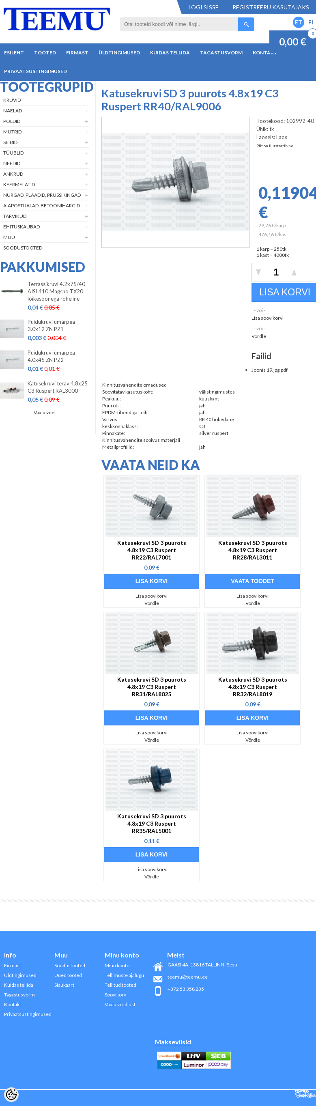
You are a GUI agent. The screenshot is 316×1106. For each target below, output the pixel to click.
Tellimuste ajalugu (124, 975)
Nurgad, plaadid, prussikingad (42, 195)
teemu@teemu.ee (188, 977)
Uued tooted (68, 975)
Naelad (12, 111)
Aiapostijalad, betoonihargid (41, 205)
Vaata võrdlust (120, 1004)
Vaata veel (45, 412)
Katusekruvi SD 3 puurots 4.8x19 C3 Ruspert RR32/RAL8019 (252, 686)
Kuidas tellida (170, 52)
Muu (9, 237)
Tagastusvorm (221, 52)
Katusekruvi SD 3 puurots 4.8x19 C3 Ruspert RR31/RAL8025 (151, 686)
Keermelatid (19, 184)
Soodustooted (22, 248)
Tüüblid (13, 153)
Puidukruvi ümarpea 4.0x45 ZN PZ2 (51, 356)
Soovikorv (115, 995)
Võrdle (259, 336)
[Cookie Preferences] (11, 1094)
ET (298, 22)
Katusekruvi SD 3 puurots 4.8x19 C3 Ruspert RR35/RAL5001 (151, 823)
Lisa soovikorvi (268, 318)
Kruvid (12, 100)
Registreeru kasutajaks (270, 7)
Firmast (77, 52)
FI (310, 22)
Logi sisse (204, 7)
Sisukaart (64, 985)
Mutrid (12, 132)
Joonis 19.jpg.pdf (270, 370)
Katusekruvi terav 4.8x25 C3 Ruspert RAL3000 (58, 387)
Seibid (10, 142)
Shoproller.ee (305, 1094)
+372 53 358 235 (186, 989)
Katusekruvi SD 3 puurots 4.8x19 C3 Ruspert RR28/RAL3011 (252, 550)
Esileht (14, 52)
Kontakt (265, 52)
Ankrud (13, 174)
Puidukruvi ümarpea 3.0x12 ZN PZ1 (51, 325)
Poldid (11, 121)
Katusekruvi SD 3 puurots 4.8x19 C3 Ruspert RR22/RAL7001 (151, 550)
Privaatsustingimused (35, 71)
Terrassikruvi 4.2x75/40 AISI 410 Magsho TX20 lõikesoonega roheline (56, 291)
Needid (11, 163)
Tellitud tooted (120, 985)
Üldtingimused (119, 52)
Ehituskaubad (21, 227)
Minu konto (117, 965)
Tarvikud (14, 216)
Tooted (45, 52)
